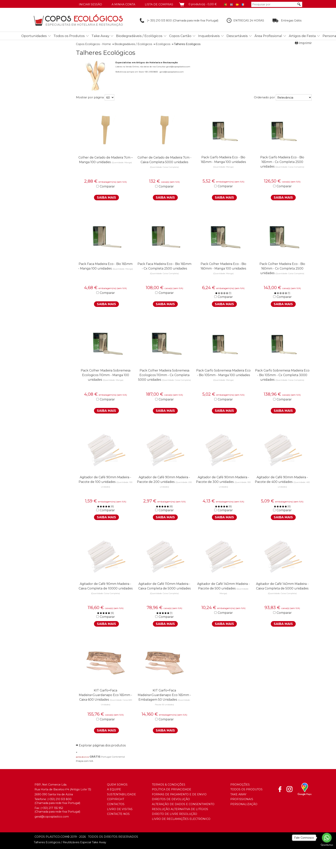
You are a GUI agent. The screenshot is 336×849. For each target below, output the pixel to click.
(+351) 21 (52, 799)
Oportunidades (34, 36)
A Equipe (114, 789)
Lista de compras (159, 4)
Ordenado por (264, 97)
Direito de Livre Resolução (174, 814)
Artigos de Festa (302, 36)
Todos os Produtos (69, 36)
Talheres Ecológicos (105, 52)
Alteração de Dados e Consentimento (183, 804)
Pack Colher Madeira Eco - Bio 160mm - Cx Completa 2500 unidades (282, 268)
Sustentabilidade (121, 794)
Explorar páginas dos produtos (102, 745)
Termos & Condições (168, 784)
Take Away (100, 36)
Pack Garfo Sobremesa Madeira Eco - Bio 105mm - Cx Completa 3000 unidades (282, 375)
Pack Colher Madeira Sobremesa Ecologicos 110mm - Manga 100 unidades (105, 375)
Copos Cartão (180, 36)
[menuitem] (35, 35)
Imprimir (305, 43)
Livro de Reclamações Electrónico (181, 819)
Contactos (115, 804)
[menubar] (173, 36)
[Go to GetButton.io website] (327, 845)
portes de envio (82, 757)
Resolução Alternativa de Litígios (180, 809)
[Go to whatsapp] (327, 837)
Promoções (240, 784)
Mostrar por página (90, 97)
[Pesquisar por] (273, 4)
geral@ (39, 816)
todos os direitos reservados (102, 836)
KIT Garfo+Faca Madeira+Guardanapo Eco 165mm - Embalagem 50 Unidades (164, 695)
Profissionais (241, 799)
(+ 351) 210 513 (153, 20)
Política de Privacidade (171, 789)
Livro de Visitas (120, 809)
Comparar (107, 186)
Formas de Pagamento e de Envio (179, 794)
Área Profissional (268, 36)
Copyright (115, 799)
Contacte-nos (118, 814)
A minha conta (123, 4)
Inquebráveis (209, 36)
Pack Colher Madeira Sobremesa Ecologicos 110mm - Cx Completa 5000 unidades (163, 375)
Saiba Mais (106, 197)
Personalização (243, 804)
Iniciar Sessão (90, 4)
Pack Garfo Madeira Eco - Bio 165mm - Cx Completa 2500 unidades (282, 161)
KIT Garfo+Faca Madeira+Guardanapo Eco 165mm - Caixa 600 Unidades (105, 695)
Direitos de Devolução (171, 799)
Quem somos (117, 784)
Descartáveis (237, 36)
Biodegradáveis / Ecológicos (139, 36)
